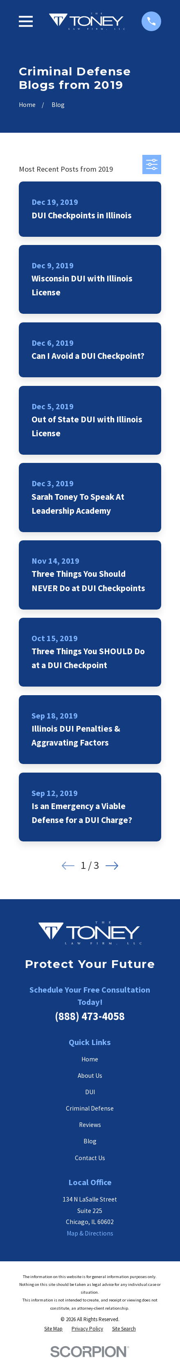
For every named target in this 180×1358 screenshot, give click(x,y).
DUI (90, 1092)
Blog (90, 1141)
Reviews (90, 1125)
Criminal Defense (90, 1108)
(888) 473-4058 (90, 1016)
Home (89, 1059)
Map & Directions (90, 1233)
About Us (90, 1075)
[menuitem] (53, 1328)
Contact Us (90, 1158)
